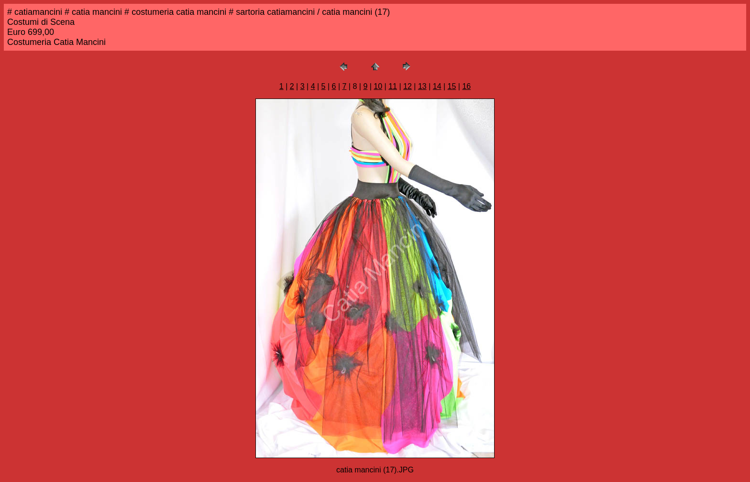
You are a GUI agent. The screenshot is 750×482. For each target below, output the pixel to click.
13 (422, 86)
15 (452, 86)
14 (437, 86)
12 (407, 86)
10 (378, 86)
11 (392, 86)
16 (466, 86)
